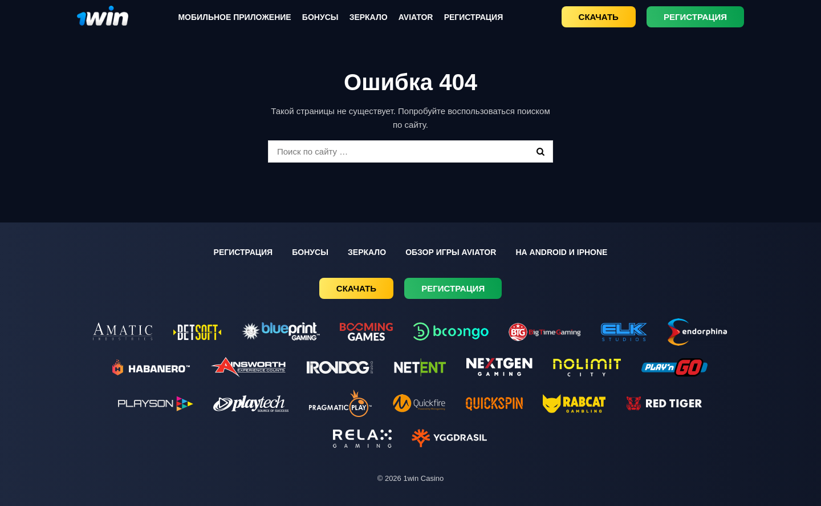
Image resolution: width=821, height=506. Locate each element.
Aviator (416, 17)
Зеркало (368, 17)
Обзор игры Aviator (450, 252)
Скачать (599, 17)
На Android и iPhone (561, 252)
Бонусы (320, 17)
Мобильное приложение (234, 17)
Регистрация (473, 17)
